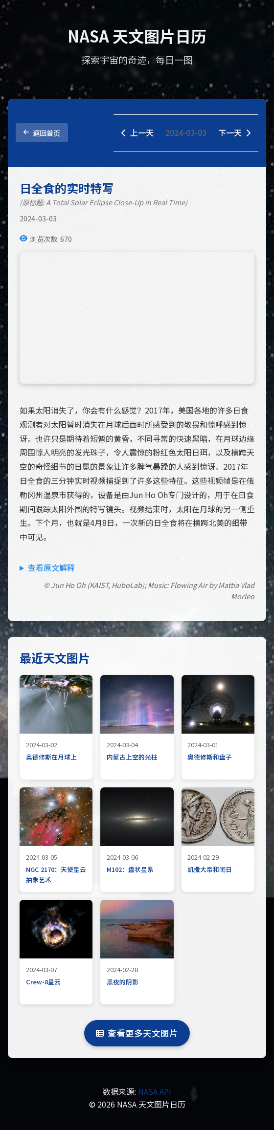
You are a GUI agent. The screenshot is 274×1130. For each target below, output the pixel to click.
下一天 (234, 132)
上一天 (137, 132)
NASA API (154, 1091)
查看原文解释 (51, 567)
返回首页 (41, 133)
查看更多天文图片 (137, 1033)
